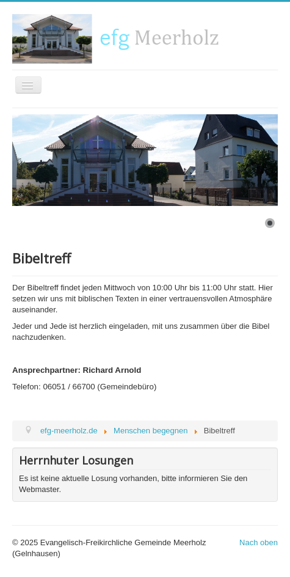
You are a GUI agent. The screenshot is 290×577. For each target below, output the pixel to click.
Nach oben (258, 542)
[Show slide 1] (270, 223)
